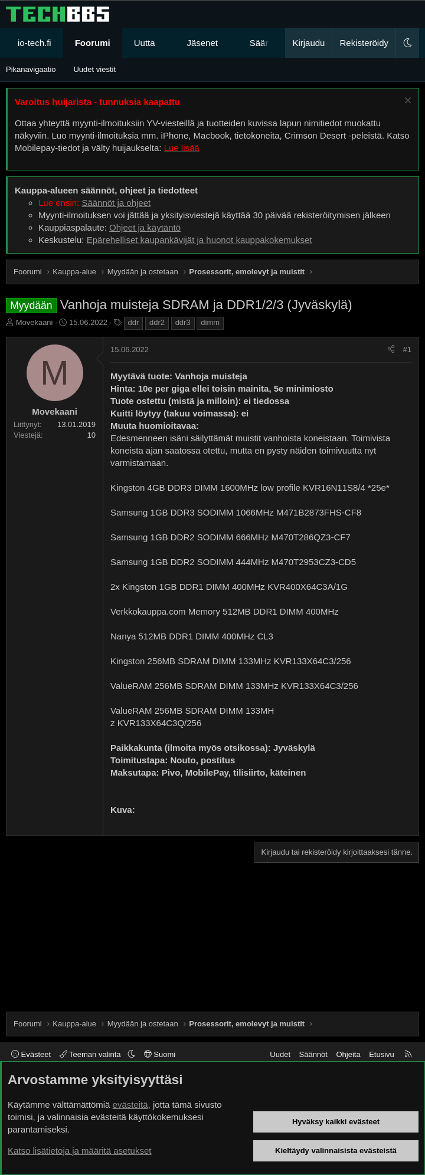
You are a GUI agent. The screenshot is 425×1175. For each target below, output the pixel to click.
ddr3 (183, 322)
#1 (407, 349)
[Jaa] (391, 350)
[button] (165, 43)
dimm (210, 322)
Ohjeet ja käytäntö (145, 227)
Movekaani (34, 322)
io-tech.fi (34, 43)
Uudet (280, 1054)
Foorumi (92, 43)
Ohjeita (348, 1054)
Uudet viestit (94, 69)
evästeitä (130, 1104)
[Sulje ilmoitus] (406, 102)
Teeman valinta (91, 1054)
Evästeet (31, 1054)
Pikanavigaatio (31, 69)
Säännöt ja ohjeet (116, 203)
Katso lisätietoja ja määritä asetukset (79, 1151)
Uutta (144, 43)
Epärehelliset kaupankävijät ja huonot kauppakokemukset (199, 240)
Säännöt (313, 1054)
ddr (133, 322)
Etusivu (381, 1054)
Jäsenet (202, 43)
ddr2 (157, 322)
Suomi (159, 1054)
